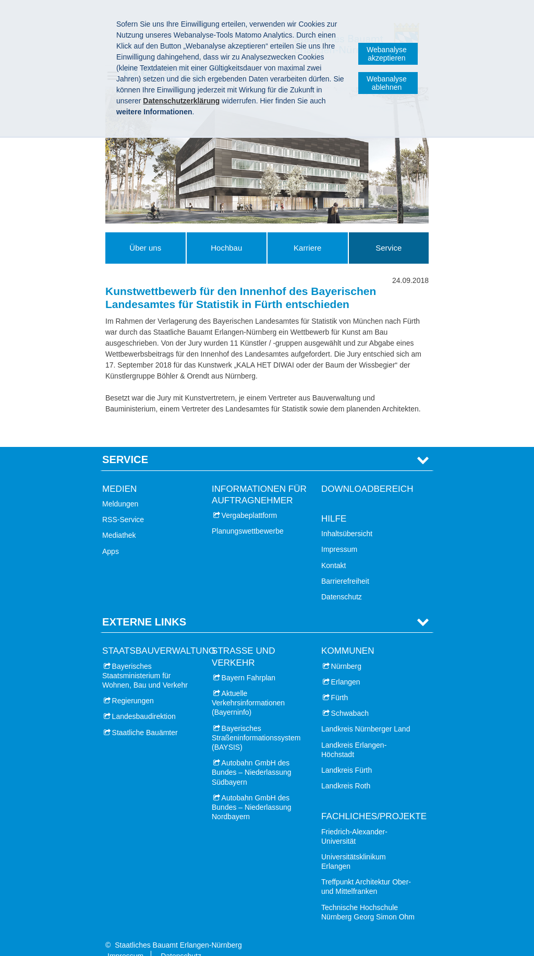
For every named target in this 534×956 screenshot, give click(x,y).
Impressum (339, 533)
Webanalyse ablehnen (387, 83)
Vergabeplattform (249, 499)
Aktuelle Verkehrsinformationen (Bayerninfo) (248, 686)
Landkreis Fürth (346, 753)
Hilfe (333, 502)
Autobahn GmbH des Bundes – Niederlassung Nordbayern (252, 790)
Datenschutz (341, 580)
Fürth (339, 681)
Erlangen (345, 665)
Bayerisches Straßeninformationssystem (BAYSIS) (256, 721)
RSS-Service (123, 503)
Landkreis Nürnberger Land (365, 713)
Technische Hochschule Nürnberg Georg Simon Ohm (368, 895)
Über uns (145, 247)
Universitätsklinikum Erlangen (353, 845)
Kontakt (333, 549)
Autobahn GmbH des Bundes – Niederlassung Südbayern (252, 756)
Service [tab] (125, 443)
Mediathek (119, 519)
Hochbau (226, 247)
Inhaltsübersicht (346, 517)
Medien (119, 472)
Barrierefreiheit (345, 564)
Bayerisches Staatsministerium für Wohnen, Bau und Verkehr (145, 658)
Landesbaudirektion (144, 700)
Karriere (307, 247)
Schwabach (350, 697)
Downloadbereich (367, 472)
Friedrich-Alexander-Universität (354, 820)
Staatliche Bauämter (145, 716)
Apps (110, 534)
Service (388, 247)
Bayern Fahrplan (249, 661)
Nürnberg (346, 649)
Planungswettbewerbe (248, 515)
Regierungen (133, 684)
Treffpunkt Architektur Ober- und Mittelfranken (366, 870)
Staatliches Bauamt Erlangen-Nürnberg (178, 929)
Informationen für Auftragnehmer (259, 478)
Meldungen (120, 487)
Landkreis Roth (345, 769)
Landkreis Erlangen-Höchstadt (353, 733)
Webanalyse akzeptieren (387, 53)
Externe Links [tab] (144, 605)
